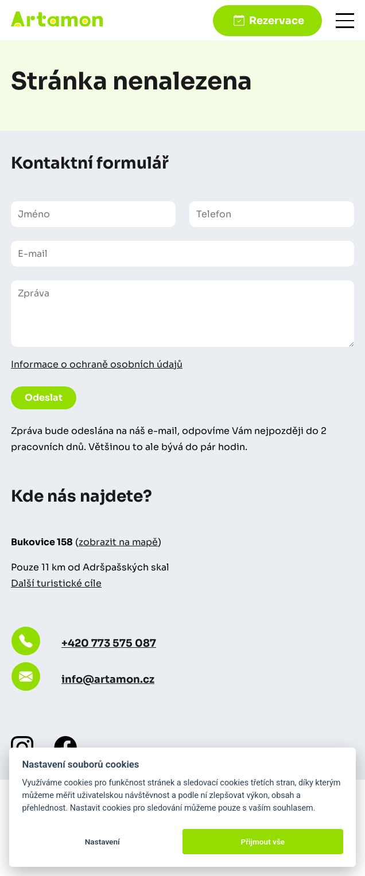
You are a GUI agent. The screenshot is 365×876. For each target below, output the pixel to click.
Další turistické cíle (56, 583)
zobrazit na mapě (118, 542)
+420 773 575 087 (108, 643)
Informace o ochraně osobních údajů (96, 364)
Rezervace (276, 20)
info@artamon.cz (107, 679)
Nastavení (102, 841)
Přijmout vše (262, 841)
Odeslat (44, 398)
